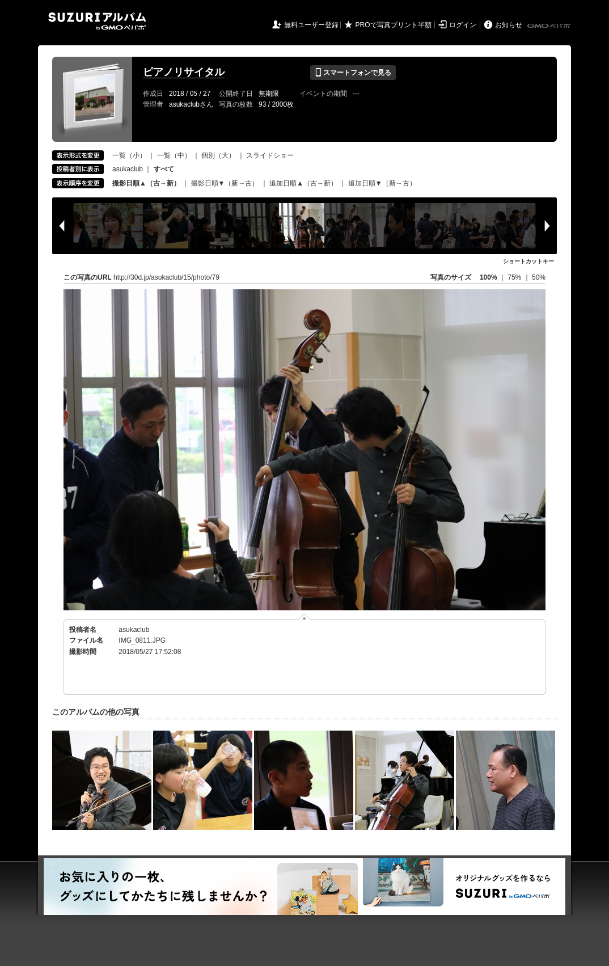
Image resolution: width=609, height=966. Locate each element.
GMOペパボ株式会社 (550, 26)
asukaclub (127, 169)
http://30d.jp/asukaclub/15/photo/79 (166, 277)
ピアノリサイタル (184, 72)
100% (488, 277)
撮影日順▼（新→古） (225, 183)
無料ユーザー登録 (311, 25)
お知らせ (508, 25)
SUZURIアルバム (97, 21)
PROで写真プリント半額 (394, 25)
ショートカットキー (528, 261)
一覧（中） (174, 155)
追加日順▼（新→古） (382, 183)
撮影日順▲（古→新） (146, 183)
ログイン (462, 25)
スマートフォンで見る (353, 72)
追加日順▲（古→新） (303, 183)
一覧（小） (129, 155)
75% (515, 277)
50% (538, 277)
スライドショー (270, 155)
